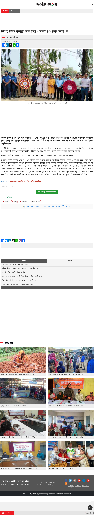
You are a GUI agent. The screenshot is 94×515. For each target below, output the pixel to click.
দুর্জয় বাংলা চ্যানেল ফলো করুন (47, 192)
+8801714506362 (49, 482)
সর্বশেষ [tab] (24, 260)
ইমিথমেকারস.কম (66, 494)
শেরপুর (5, 202)
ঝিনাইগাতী (23, 202)
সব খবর (47, 287)
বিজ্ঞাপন (71, 485)
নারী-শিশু (14, 11)
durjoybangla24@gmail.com (50, 485)
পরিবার (78, 485)
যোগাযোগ (85, 485)
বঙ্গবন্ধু (14, 202)
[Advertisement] (47, 21)
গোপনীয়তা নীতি (69, 488)
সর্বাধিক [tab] (70, 260)
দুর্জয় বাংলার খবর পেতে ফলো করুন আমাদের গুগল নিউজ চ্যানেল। (49, 206)
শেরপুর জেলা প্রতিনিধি (12, 37)
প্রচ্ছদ (5, 11)
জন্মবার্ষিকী (40, 140)
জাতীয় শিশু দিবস (35, 202)
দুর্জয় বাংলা (36, 494)
